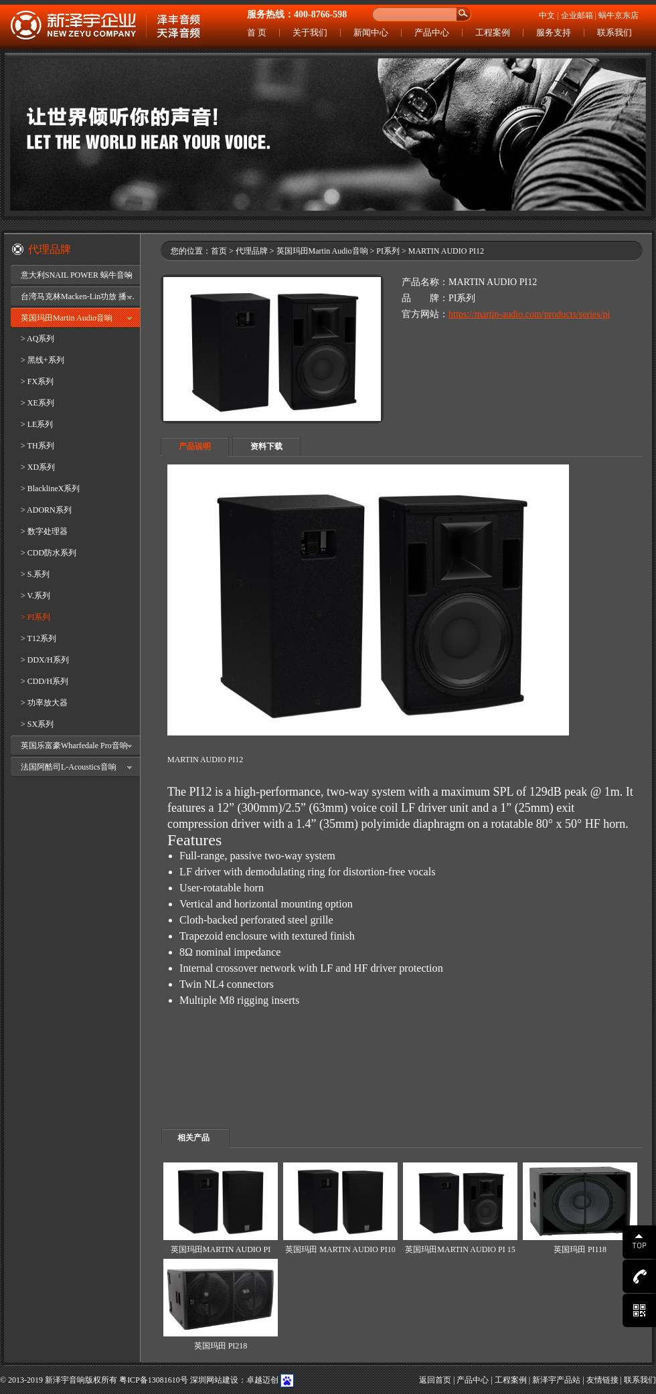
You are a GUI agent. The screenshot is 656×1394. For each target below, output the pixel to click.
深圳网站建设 (214, 1380)
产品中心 (431, 32)
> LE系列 (37, 424)
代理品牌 (252, 251)
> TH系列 (37, 445)
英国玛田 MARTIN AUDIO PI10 (340, 1249)
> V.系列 (35, 595)
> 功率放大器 (44, 702)
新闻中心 (370, 32)
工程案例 (492, 32)
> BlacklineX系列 (50, 488)
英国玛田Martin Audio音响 (66, 318)
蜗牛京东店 (618, 15)
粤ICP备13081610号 (153, 1380)
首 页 (256, 32)
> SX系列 (37, 724)
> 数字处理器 (44, 531)
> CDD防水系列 (48, 552)
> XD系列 (38, 467)
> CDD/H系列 (44, 681)
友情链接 (602, 1380)
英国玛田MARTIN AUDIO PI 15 (460, 1249)
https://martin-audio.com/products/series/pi (529, 314)
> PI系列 (35, 617)
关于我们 (310, 32)
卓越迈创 (262, 1380)
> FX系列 (37, 381)
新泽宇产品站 (556, 1380)
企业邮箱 (577, 15)
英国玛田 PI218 (221, 1346)
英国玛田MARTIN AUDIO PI (220, 1249)
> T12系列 (38, 638)
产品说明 (195, 446)
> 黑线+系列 (42, 360)
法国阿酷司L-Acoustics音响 (68, 767)
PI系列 (388, 251)
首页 (219, 251)
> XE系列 (37, 403)
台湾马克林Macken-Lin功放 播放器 (80, 296)
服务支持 (553, 32)
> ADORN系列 (46, 510)
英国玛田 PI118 (580, 1249)
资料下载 (266, 446)
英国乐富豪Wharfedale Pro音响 (74, 745)
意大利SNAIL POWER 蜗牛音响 (77, 275)
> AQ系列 (37, 338)
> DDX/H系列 (45, 660)
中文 (547, 15)
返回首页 (435, 1380)
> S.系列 (35, 574)
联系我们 (614, 32)
